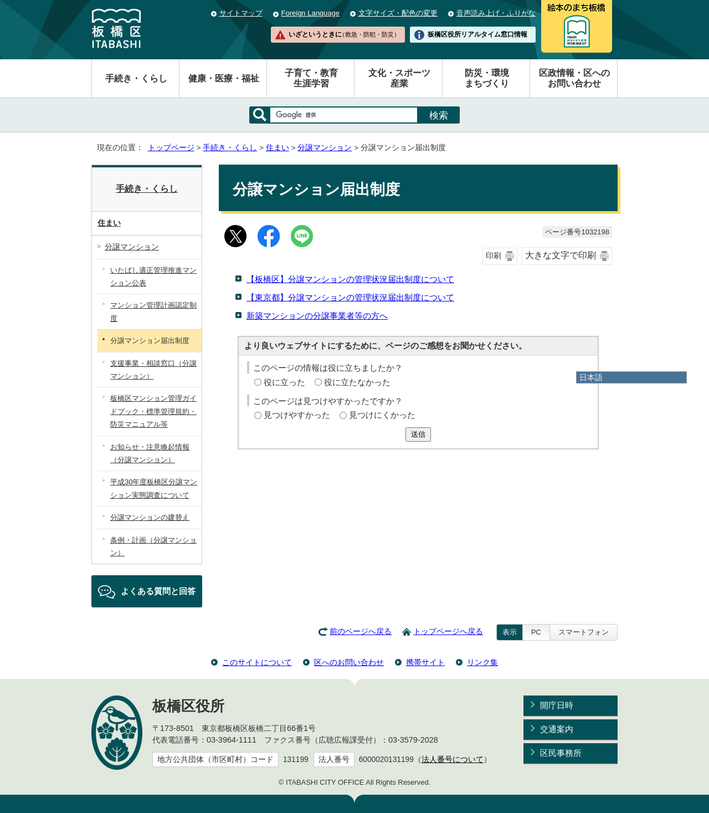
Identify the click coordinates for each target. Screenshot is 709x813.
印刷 (493, 256)
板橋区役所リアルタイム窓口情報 (477, 34)
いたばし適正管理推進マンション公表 (153, 276)
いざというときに (344, 34)
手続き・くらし (136, 78)
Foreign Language (310, 13)
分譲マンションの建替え (149, 517)
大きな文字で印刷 (560, 255)
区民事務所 (561, 753)
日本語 (591, 377)
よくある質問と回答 (158, 591)
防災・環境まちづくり (487, 78)
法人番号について (453, 759)
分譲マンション (324, 148)
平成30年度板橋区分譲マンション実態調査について (153, 488)
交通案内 (556, 729)
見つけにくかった (382, 415)
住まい (277, 148)
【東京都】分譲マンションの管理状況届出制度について (350, 297)
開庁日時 (556, 705)
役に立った (284, 382)
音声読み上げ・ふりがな (496, 13)
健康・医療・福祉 (223, 78)
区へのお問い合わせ (349, 662)
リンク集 (482, 662)
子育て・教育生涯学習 (311, 78)
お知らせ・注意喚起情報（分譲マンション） (149, 453)
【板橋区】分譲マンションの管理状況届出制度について (350, 279)
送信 (418, 434)
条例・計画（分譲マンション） (153, 546)
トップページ (171, 148)
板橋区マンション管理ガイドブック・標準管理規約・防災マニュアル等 (153, 411)
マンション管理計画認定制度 (153, 311)
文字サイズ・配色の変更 (398, 13)
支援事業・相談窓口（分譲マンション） (153, 369)
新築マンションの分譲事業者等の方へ (317, 315)
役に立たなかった (357, 382)
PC (536, 632)
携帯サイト (425, 662)
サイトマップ (241, 13)
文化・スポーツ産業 (399, 78)
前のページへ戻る (361, 631)
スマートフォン (583, 632)
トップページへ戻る (448, 631)
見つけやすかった (297, 415)
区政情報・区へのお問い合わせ (574, 78)
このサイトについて (257, 662)
